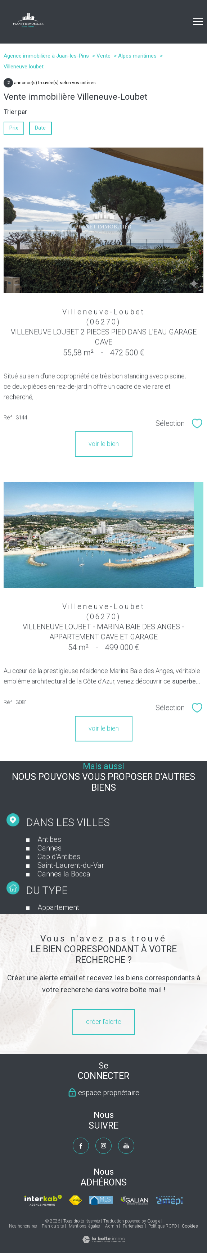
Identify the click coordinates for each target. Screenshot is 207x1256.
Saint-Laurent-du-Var (70, 880)
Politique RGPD (162, 1226)
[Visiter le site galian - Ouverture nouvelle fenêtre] (134, 1200)
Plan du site (53, 1226)
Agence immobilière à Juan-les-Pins (46, 56)
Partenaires (133, 1226)
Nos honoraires (23, 1226)
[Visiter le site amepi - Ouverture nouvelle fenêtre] (169, 1200)
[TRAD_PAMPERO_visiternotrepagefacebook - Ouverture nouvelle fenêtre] (81, 1146)
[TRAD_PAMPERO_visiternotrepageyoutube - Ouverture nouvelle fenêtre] (126, 1146)
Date (40, 128)
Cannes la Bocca (63, 888)
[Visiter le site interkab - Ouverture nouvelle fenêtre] (43, 1200)
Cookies (190, 1226)
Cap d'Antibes (58, 871)
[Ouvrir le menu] (198, 22)
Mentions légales (84, 1226)
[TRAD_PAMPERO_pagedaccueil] (28, 25)
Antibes (49, 854)
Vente (103, 56)
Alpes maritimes (137, 56)
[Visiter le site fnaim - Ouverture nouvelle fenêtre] (75, 1200)
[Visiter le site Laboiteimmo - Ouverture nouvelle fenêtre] (103, 1240)
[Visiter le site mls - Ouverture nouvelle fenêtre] (101, 1200)
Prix (13, 128)
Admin (111, 1226)
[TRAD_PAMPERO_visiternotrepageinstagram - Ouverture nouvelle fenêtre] (103, 1146)
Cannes (49, 862)
